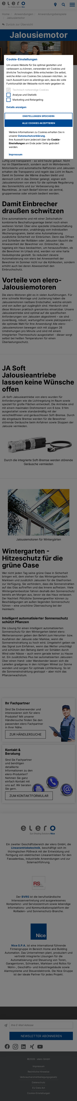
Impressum (15, 154)
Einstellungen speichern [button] (38, 116)
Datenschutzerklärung (31, 135)
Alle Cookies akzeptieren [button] (38, 123)
